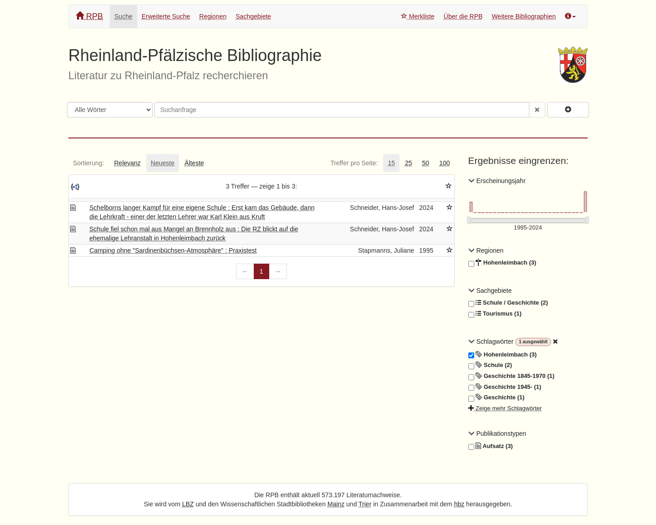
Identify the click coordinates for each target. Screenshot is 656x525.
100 (444, 163)
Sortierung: (88, 163)
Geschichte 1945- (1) (505, 387)
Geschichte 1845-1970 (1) (511, 376)
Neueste (162, 163)
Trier (365, 504)
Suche (123, 16)
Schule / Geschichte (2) (508, 303)
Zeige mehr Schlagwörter (505, 408)
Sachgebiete (253, 16)
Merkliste (418, 16)
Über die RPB (463, 16)
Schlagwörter (491, 341)
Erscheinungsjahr (497, 180)
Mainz (336, 504)
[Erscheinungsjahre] (528, 228)
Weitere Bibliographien (524, 16)
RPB (89, 16)
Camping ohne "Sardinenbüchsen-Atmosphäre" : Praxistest (172, 250)
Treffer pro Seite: (354, 163)
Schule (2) (490, 365)
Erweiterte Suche (166, 16)
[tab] (88, 163)
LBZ (188, 504)
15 (391, 163)
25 (408, 163)
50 (426, 163)
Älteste (194, 163)
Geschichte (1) (496, 397)
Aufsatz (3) (490, 446)
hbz (459, 504)
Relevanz (127, 163)
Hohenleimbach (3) (502, 263)
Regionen (212, 16)
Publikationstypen (497, 433)
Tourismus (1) (495, 314)
